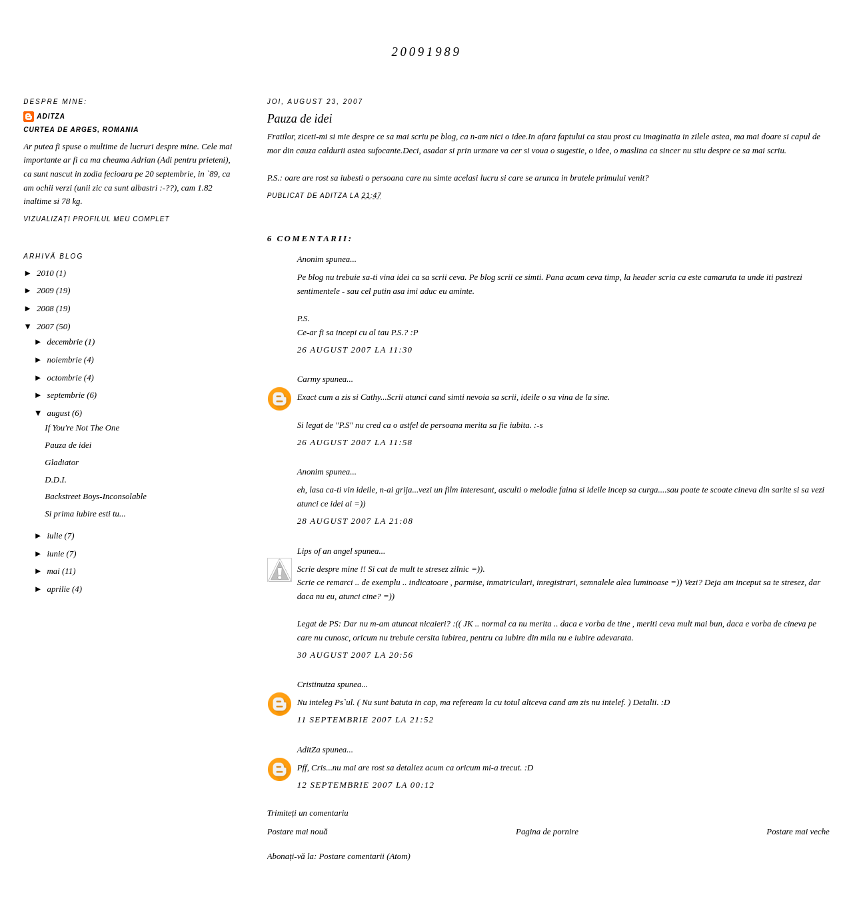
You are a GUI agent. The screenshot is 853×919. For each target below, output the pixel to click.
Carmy (309, 379)
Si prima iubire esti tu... (85, 513)
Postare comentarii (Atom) (364, 856)
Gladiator (62, 462)
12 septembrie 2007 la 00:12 (366, 785)
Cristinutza (316, 684)
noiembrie (65, 360)
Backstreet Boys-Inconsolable (96, 496)
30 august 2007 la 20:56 (355, 655)
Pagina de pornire (547, 831)
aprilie (60, 589)
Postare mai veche (798, 831)
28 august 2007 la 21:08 (355, 521)
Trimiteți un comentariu (308, 813)
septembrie (67, 395)
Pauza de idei (68, 445)
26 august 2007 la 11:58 (355, 442)
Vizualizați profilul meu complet (96, 219)
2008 (46, 308)
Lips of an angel (325, 551)
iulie (56, 535)
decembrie (66, 342)
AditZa (309, 749)
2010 (46, 273)
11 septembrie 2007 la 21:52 (365, 719)
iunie (57, 553)
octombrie (65, 378)
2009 (46, 290)
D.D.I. (56, 479)
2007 (46, 326)
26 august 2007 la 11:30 (355, 350)
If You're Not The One (82, 428)
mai (55, 571)
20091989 (426, 52)
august (60, 413)
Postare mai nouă (297, 831)
